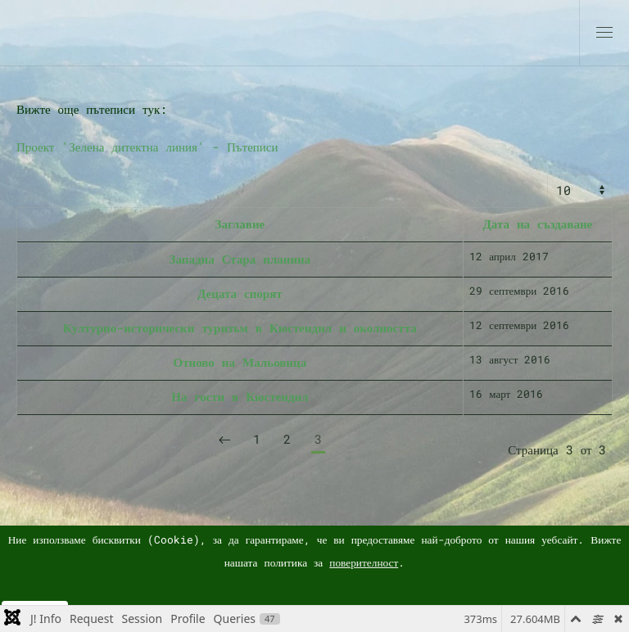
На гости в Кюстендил (239, 396)
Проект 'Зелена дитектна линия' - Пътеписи (147, 146)
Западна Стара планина (240, 259)
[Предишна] (224, 440)
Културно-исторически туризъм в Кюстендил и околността (240, 327)
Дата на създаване (537, 223)
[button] (604, 32)
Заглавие (240, 223)
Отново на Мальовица (240, 362)
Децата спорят (240, 293)
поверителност (363, 562)
